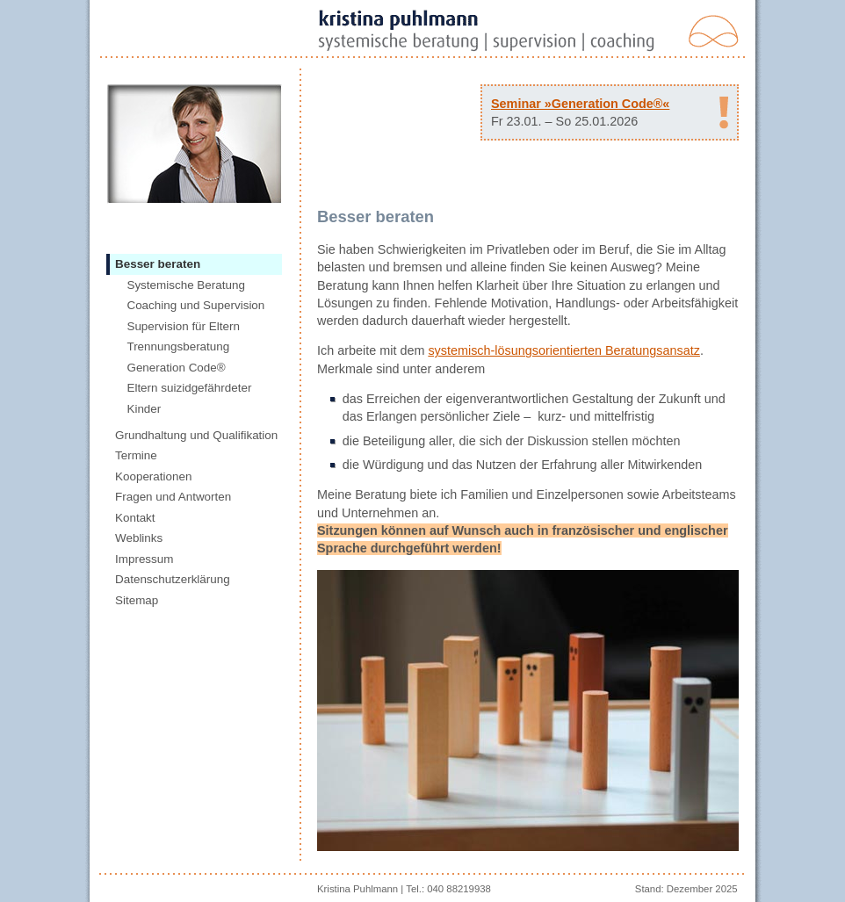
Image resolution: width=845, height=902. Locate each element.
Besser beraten (157, 264)
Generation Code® (175, 367)
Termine (136, 455)
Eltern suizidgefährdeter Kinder (188, 398)
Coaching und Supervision (195, 305)
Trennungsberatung (177, 346)
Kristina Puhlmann (357, 889)
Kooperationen (153, 476)
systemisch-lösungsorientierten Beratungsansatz (564, 350)
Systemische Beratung (185, 285)
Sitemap (136, 600)
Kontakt (135, 517)
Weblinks (138, 538)
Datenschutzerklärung (172, 579)
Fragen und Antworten (173, 496)
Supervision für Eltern (182, 326)
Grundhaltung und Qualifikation (196, 435)
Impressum (144, 559)
